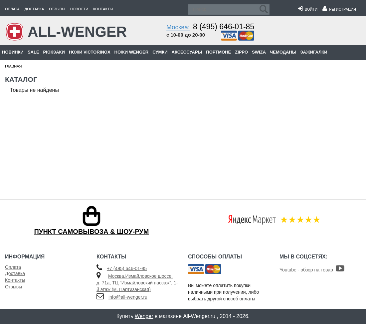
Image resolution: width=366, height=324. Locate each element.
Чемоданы (283, 52)
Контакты (103, 9)
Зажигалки (313, 52)
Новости (79, 9)
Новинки (13, 52)
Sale (33, 52)
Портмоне (218, 52)
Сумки (159, 52)
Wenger (144, 316)
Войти (307, 9)
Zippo (241, 52)
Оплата (12, 9)
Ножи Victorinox (89, 52)
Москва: (178, 27)
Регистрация (339, 9)
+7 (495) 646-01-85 (127, 268)
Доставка (34, 9)
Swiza (259, 52)
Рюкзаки (54, 52)
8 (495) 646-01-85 (223, 26)
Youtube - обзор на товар (311, 269)
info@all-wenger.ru (127, 297)
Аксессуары (187, 52)
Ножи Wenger (131, 52)
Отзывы (57, 9)
